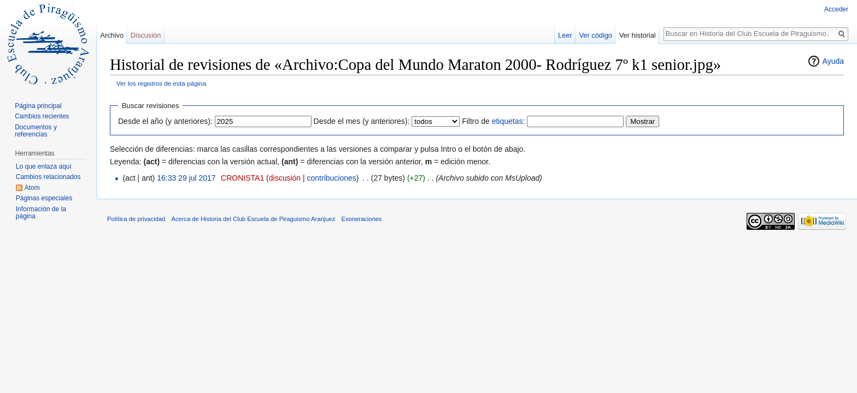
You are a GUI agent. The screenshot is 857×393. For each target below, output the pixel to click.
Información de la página (41, 213)
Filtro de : (493, 121)
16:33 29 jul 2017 (186, 178)
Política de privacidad (136, 219)
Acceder (836, 9)
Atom (32, 188)
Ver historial (637, 35)
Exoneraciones (361, 219)
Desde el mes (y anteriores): (362, 121)
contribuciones (331, 178)
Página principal (38, 106)
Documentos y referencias (36, 131)
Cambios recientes (42, 116)
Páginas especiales (44, 198)
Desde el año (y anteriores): (165, 121)
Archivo (112, 35)
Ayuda (833, 61)
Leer (565, 35)
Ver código (595, 35)
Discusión (146, 35)
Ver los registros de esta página (161, 83)
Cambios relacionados (48, 177)
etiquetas (507, 121)
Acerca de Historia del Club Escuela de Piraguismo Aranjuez (254, 219)
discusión (285, 178)
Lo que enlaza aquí (44, 166)
